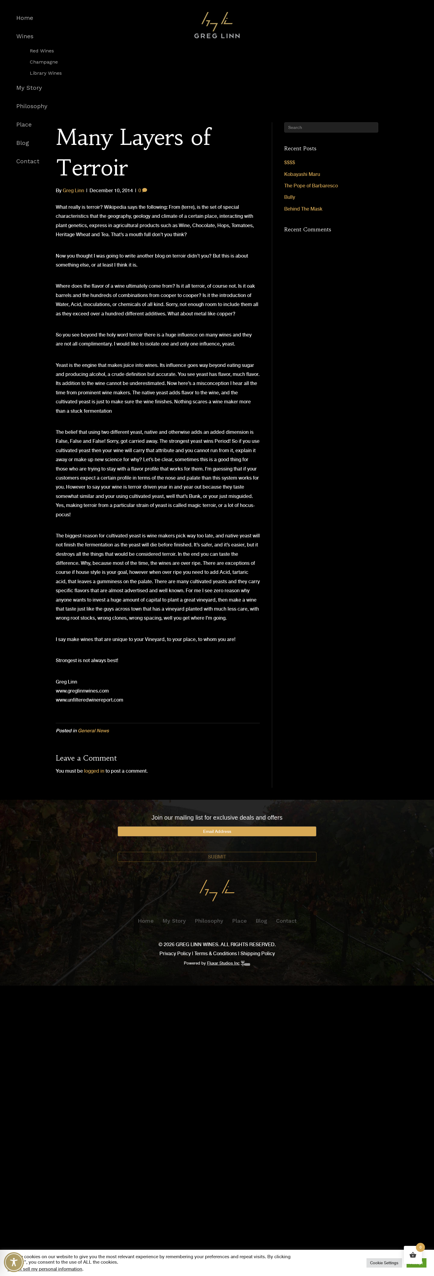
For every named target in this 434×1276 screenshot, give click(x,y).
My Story (29, 87)
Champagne (44, 62)
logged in (94, 771)
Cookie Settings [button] (384, 1263)
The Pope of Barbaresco (311, 186)
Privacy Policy (175, 953)
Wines (24, 36)
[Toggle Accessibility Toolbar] (14, 1262)
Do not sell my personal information (45, 1269)
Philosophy (31, 106)
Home (24, 17)
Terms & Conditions (215, 953)
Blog (22, 142)
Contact (27, 161)
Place (24, 124)
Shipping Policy (258, 953)
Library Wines (46, 73)
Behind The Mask (303, 209)
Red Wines (42, 50)
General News (93, 730)
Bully (289, 197)
